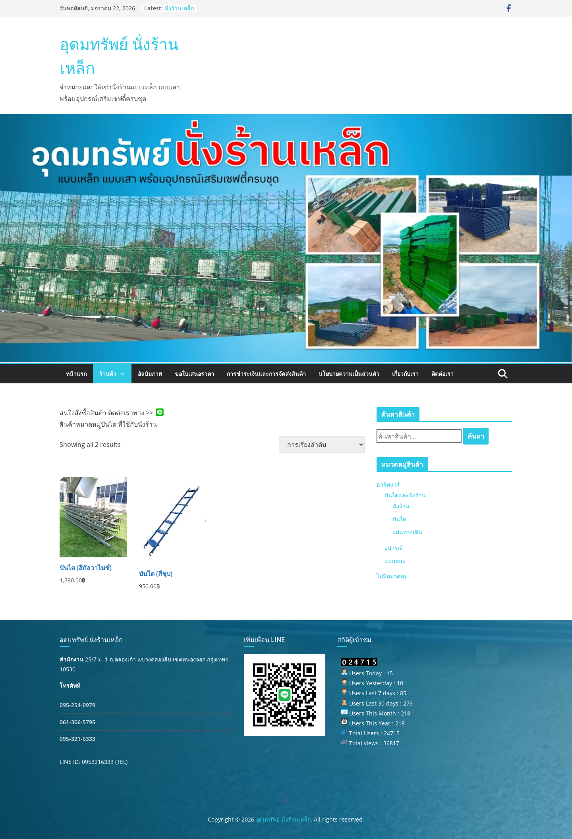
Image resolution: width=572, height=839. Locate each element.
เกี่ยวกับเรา (405, 373)
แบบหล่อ (395, 560)
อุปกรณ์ (394, 547)
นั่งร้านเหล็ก (179, 8)
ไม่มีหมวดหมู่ (392, 576)
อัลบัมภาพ (150, 373)
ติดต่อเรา (442, 373)
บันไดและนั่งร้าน (405, 495)
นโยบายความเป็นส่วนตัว (349, 373)
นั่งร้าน (401, 506)
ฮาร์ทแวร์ (388, 484)
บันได (399, 519)
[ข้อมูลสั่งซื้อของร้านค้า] (322, 444)
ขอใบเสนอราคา (194, 373)
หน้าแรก (76, 373)
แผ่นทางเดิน (407, 532)
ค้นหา (476, 436)
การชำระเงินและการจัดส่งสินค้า (266, 373)
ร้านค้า (107, 373)
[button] (120, 373)
